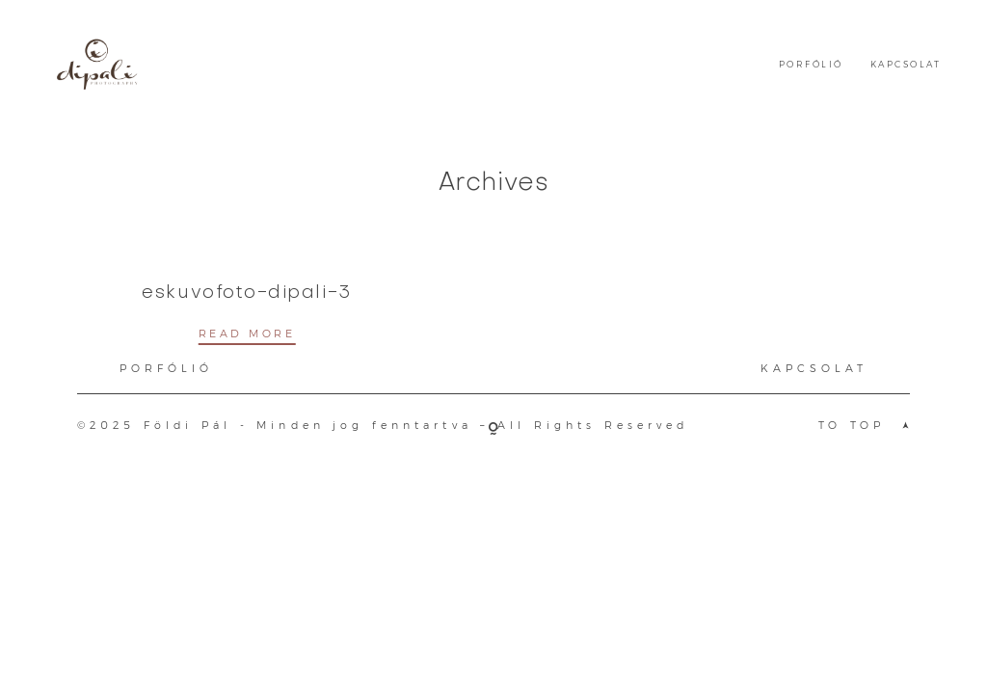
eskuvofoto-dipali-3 (246, 293)
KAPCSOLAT (905, 64)
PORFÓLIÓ (811, 64)
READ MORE (247, 334)
